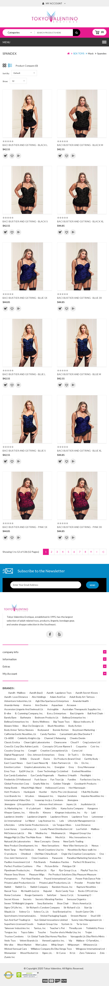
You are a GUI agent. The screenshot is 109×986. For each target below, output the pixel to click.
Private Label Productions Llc (19, 882)
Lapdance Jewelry (13, 816)
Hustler (43, 791)
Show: (5, 81)
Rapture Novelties (86, 886)
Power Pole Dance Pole (87, 878)
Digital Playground (14, 754)
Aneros (27, 705)
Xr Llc (72, 952)
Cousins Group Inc (14, 750)
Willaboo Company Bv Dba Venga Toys (51, 948)
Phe (38, 866)
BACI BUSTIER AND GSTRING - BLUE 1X (25, 297)
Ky (85, 812)
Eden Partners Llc (61, 762)
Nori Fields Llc (27, 849)
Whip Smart (57, 944)
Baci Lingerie (77, 713)
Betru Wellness (41, 721)
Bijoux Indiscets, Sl (84, 721)
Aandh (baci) (36, 692)
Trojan (88, 932)
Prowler (79, 882)
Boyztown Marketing (84, 729)
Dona (61, 754)
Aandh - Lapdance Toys (59, 692)
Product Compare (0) (27, 65)
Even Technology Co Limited (53, 771)
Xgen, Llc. (47, 952)
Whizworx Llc (90, 944)
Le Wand (30, 820)
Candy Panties (48, 734)
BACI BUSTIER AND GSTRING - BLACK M (80, 145)
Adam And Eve (58, 696)
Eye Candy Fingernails (42, 775)
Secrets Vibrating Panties (49, 899)
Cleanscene (60, 742)
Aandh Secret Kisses (86, 692)
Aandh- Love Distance (16, 696)
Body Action (75, 725)
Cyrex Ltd (77, 750)
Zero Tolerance (87, 952)
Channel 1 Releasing (55, 738)
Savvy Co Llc (67, 895)
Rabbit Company (39, 886)
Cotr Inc (95, 746)
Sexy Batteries (45, 903)
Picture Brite (51, 866)
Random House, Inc (62, 886)
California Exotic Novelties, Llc (20, 734)
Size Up (88, 907)
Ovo (101, 853)
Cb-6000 (9, 738)
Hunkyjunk (29, 791)
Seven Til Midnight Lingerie (18, 903)
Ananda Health (81, 700)
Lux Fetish (81, 829)
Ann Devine (41, 705)
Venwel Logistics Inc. (53, 940)
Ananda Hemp (11, 705)
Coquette (81, 746)
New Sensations (50, 845)
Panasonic (57, 857)
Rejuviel (47, 890)
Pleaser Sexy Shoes (14, 874)
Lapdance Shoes (59, 816)
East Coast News (13, 762)
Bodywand (43, 729)
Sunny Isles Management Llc (87, 919)
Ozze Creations (39, 857)
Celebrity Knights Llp (29, 738)
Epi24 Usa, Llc (26, 771)
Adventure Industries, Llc (17, 700)
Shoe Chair (63, 903)
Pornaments (10, 878)
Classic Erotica (12, 742)
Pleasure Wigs (36, 874)
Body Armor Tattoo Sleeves (19, 729)
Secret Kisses (11, 899)
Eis (76, 762)
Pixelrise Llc (40, 870)
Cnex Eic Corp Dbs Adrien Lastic (21, 746)
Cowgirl (32, 750)
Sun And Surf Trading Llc (17, 919)
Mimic (48, 837)
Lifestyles (9, 824)
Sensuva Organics (76, 899)
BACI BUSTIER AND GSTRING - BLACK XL (80, 221)
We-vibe (8, 944)
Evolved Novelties (81, 771)
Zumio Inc (9, 957)
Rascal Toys (10, 890)
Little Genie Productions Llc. (34, 824)
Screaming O (84, 895)
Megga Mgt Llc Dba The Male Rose (22, 837)
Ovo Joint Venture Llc (16, 857)
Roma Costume (12, 895)
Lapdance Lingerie (37, 816)
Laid (93, 812)
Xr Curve (61, 952)
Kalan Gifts (51, 808)
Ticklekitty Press (95, 928)
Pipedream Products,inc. (17, 870)
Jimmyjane (72, 800)
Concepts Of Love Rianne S (57, 746)
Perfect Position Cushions (18, 866)
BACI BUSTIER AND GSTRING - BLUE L (24, 374)
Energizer (60, 767)
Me (30, 833)
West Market (24, 944)
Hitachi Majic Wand (31, 787)
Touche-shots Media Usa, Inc (65, 932)
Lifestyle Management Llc (81, 820)
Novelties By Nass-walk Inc (82, 849)
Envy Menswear (86, 767)
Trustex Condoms (14, 936)
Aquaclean (57, 705)
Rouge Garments (34, 895)
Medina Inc (41, 833)
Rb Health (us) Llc (30, 890)
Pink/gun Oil (68, 866)
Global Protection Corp (16, 783)
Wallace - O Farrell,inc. (87, 940)
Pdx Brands (40, 862)
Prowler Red (93, 882)
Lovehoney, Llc (28, 829)
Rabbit (7, 886)
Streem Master (79, 915)
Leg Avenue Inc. (47, 820)
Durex (46, 758)
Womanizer (10, 952)
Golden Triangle (61, 783)
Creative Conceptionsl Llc (54, 750)
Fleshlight (86, 775)
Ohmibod (26, 853)
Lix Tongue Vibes (62, 824)
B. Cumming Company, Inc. (29, 713)
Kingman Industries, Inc (67, 812)
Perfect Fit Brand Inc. (84, 862)
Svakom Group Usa (47, 924)
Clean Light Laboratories (37, 742)
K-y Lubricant (33, 808)
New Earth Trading (73, 841)
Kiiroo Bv (34, 812)
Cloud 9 (74, 742)
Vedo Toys (10, 940)
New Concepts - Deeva (47, 841)
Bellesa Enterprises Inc (16, 721)
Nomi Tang (10, 849)
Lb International (12, 820)
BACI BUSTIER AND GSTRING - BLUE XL (79, 450)
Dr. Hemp (87, 754)
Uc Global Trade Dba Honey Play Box (47, 936)
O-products (10, 853)
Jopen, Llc (71, 804)
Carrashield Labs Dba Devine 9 (76, 734)
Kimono (47, 812)
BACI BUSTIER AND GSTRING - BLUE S (24, 450)
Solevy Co (24, 911)
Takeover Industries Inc (17, 928)
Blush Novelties (56, 725)
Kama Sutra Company (72, 808)
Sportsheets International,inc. (20, 915)
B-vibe (7, 713)
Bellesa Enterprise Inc (74, 717)
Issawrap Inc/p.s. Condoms (49, 800)
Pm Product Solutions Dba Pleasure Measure (72, 874)
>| (103, 551)
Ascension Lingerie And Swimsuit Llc (23, 709)
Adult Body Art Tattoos (82, 696)
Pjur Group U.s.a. (68, 870)
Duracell (35, 758)
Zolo (102, 952)
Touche (42, 932)
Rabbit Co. (20, 886)
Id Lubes (29, 795)
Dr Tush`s (73, 754)
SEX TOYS (78, 53)
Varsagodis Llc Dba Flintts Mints (87, 936)
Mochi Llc (60, 837)
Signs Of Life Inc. (13, 907)
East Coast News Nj (37, 762)
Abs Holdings (39, 696)
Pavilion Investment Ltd (17, 862)
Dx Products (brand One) (67, 758)
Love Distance (83, 824)
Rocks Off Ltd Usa (88, 890)
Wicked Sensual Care (15, 948)
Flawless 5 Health (67, 775)
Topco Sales (27, 932)
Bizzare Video (11, 725)
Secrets (27, 899)
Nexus (95, 845)
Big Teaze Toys (61, 721)
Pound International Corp (58, 878)
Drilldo (23, 758)
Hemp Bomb (10, 787)
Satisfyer (51, 895)
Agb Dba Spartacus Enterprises (52, 700)
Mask (91, 53)
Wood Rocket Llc (29, 952)
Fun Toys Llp (57, 779)
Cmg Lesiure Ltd (91, 742)
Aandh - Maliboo (16, 692)
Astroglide (53, 709)
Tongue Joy (10, 932)
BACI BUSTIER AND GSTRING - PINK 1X (25, 527)
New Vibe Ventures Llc (75, 845)
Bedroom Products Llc (47, 717)
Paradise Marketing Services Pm (84, 857)
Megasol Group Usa (80, 833)
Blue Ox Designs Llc (33, 725)
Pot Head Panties (30, 878)
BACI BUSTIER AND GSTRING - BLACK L (25, 145)
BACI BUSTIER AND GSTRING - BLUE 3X (79, 297)
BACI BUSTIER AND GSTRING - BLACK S (25, 221)
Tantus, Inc (40, 928)
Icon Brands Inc (12, 795)
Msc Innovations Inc (80, 837)
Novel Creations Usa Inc (51, 849)
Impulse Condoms (67, 795)
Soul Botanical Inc (62, 911)
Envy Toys (9, 771)
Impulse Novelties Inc (92, 795)
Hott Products (12, 791)
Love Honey (10, 829)
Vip (70, 940)
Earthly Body (91, 758)
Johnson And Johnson (50, 804)
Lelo (62, 820)
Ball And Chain (95, 713)
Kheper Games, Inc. (14, 812)
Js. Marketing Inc (13, 808)
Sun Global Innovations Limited (51, 919)
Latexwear (97, 816)
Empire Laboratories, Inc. (37, 767)
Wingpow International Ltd (90, 948)
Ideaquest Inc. (46, 795)
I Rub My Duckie (89, 791)
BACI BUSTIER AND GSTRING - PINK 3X (79, 527)
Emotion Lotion (12, 767)
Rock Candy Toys (65, 890)
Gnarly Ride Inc (41, 783)
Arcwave (71, 705)
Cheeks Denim (77, 738)
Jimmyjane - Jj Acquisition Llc (19, 804)
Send (92, 585)
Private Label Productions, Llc (55, 882)
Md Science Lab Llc (14, 833)
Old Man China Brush (46, 853)
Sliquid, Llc (9, 911)
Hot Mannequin (77, 787)
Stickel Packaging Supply (53, 915)
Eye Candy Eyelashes (15, 775)
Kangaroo (92, 808)
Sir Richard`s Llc (72, 907)
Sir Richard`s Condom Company (43, 907)
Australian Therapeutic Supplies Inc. (81, 709)
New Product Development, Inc (21, 845)
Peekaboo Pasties (59, 862)
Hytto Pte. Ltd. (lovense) (64, 791)
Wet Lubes (41, 944)
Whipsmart (73, 944)
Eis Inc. (85, 762)
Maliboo (95, 829)
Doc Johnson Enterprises (41, 754)
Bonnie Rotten (61, 729)
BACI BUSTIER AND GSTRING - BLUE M (79, 374)
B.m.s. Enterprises (56, 713)
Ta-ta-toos (82, 924)
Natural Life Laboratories (17, 841)
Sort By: (6, 73)
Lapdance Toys (80, 816)
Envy (71, 767)
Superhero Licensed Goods (18, 924)
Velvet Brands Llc (29, 940)
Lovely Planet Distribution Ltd (56, 829)
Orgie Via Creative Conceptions (78, 853)
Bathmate (25, 717)
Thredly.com (75, 928)
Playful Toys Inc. (89, 870)
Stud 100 (95, 915)
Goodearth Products (85, 783)
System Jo (66, 924)
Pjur (53, 870)
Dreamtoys (10, 758)
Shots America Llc (82, 903)
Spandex (101, 53)
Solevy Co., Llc (41, 911)
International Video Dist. (17, 800)
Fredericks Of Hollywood (17, 779)
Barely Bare (10, 717)
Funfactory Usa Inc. (90, 779)
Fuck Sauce (41, 779)
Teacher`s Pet (57, 928)
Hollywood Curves (55, 787)
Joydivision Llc (88, 804)
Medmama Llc (58, 833)
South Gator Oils (85, 911)
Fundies (72, 779)
